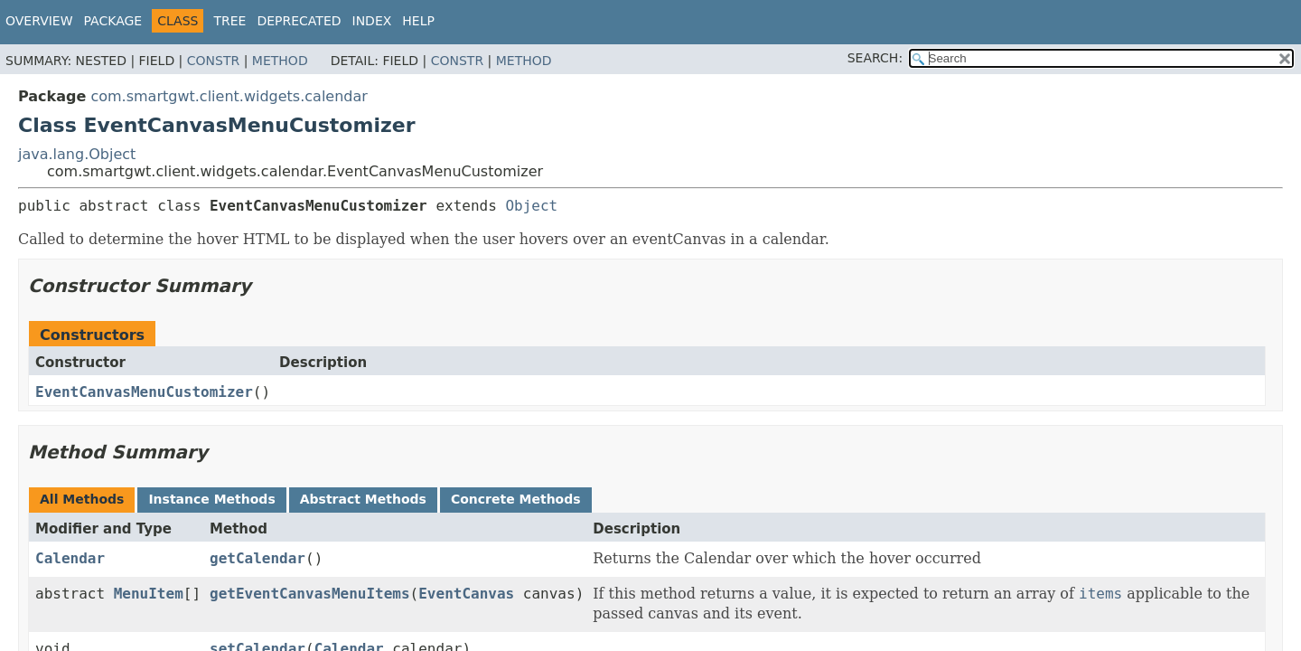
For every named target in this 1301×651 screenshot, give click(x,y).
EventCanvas (466, 593)
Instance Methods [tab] (211, 499)
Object (531, 205)
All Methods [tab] (82, 499)
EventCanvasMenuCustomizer (144, 392)
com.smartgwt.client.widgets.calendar (228, 96)
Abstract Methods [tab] (363, 499)
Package (113, 21)
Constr (213, 60)
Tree (229, 21)
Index (372, 21)
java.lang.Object (77, 154)
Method (280, 60)
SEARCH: (875, 58)
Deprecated (299, 21)
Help (418, 21)
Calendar (70, 558)
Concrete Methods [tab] (516, 499)
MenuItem (148, 593)
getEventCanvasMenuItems (310, 593)
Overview (39, 21)
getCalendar (257, 558)
